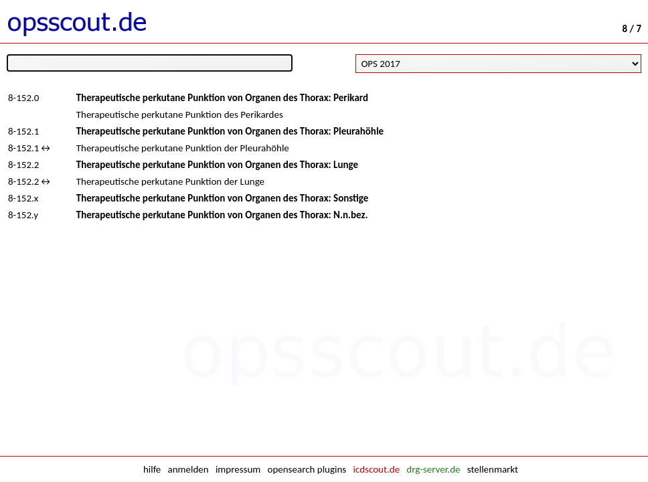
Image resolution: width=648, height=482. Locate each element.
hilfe (152, 469)
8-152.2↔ (30, 181)
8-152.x (23, 198)
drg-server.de (433, 469)
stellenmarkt (492, 469)
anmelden (188, 469)
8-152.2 (23, 165)
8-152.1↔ (30, 148)
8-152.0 (23, 98)
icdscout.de (376, 469)
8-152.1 (23, 131)
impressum (238, 469)
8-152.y (23, 215)
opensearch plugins (306, 469)
